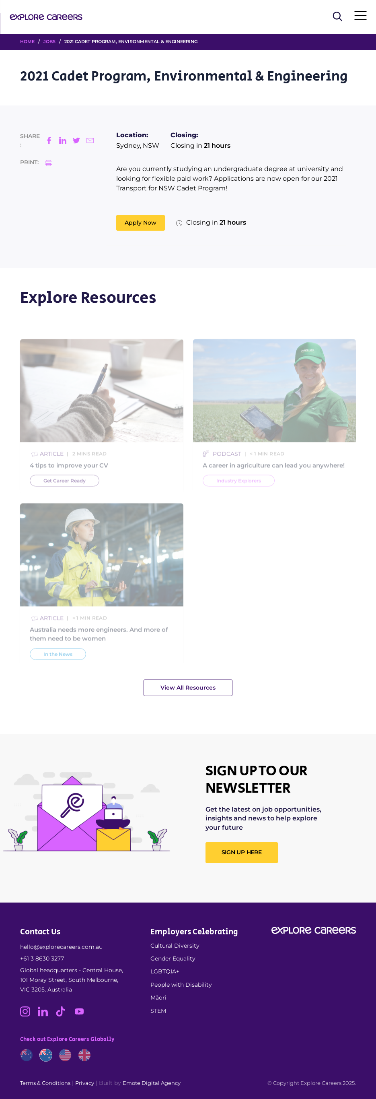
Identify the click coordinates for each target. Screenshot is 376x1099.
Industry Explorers (238, 491)
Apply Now (140, 222)
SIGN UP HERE (242, 852)
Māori (158, 997)
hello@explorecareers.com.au (61, 946)
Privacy (84, 1083)
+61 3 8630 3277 (42, 958)
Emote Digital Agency (152, 1083)
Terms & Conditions (45, 1083)
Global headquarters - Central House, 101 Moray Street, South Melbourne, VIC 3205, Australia (71, 980)
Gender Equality (172, 958)
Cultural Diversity (174, 945)
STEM (158, 1010)
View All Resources (188, 687)
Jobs (49, 41)
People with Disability (181, 984)
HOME (27, 41)
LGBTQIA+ (164, 971)
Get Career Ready (64, 491)
